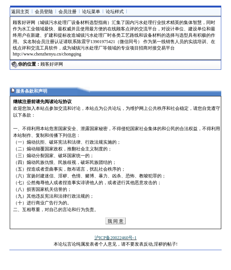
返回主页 (20, 11)
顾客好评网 (51, 64)
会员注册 (67, 11)
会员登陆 (44, 11)
